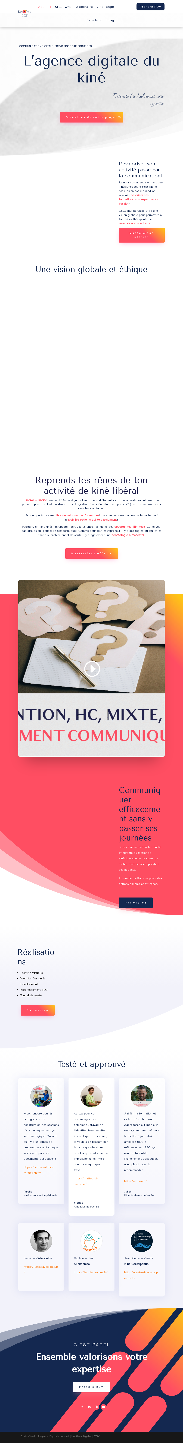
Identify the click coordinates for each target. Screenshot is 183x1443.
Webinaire (84, 7)
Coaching (95, 20)
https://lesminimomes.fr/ (90, 1272)
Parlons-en (136, 902)
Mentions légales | (82, 1436)
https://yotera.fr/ (135, 1181)
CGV (97, 1436)
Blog (110, 20)
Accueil (44, 7)
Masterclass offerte (141, 235)
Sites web (63, 7)
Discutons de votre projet (91, 117)
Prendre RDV (150, 6)
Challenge (105, 7)
